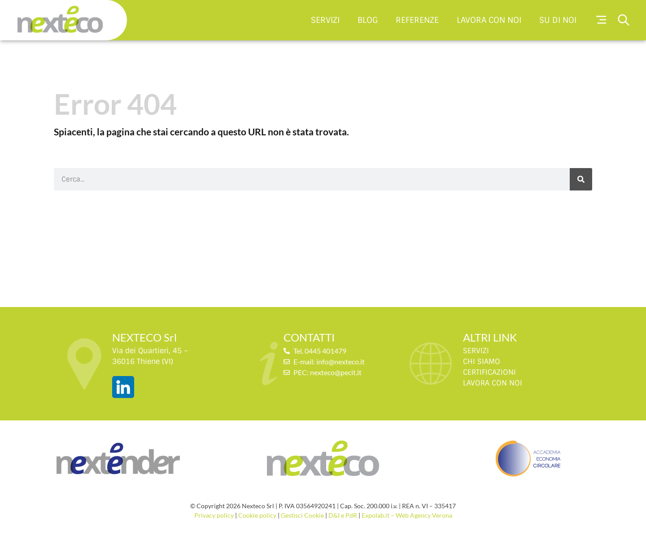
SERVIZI (476, 350)
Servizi (325, 20)
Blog (368, 20)
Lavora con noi (489, 20)
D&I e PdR (342, 515)
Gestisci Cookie (302, 515)
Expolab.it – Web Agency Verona (407, 515)
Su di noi (557, 20)
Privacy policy (214, 515)
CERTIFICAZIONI (489, 372)
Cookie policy (257, 515)
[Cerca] (581, 179)
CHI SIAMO (481, 361)
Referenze (417, 20)
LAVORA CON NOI (492, 383)
